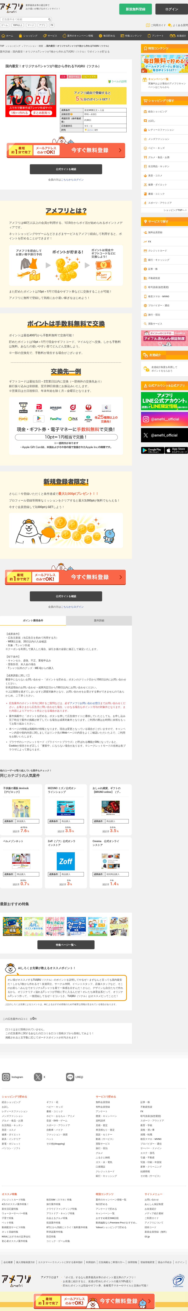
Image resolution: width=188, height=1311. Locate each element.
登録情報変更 (147, 1262)
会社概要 (8, 1262)
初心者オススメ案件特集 (15, 1241)
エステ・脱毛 (147, 1153)
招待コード (150, 1227)
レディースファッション (161, 129)
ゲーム (4, 25)
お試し (151, 120)
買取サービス (155, 323)
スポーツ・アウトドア (160, 203)
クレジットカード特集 (13, 1199)
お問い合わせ (152, 1199)
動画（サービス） (105, 1139)
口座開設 (100, 1166)
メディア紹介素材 (154, 1213)
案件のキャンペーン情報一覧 (111, 1199)
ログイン (171, 9)
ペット (50, 1139)
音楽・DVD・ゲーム (56, 1120)
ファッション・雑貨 (57, 1134)
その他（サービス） (151, 1176)
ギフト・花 (52, 1102)
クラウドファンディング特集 (61, 1209)
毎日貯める (109, 35)
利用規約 (90, 1262)
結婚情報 (145, 1171)
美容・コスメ (155, 175)
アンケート (158, 35)
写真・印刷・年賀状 (151, 1162)
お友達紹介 (150, 1209)
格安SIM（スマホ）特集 (59, 1199)
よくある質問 (180, 25)
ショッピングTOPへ (174, 210)
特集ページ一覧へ (66, 944)
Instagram (17, 1077)
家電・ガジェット (11, 1143)
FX (52, 25)
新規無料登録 (135, 9)
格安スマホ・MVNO (158, 296)
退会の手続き (165, 1262)
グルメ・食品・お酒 (158, 157)
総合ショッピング (157, 111)
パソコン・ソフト (11, 1148)
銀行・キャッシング (158, 260)
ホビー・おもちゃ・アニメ (60, 1116)
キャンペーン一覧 (105, 1213)
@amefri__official (165, 419)
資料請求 (100, 1120)
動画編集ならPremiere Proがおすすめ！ (116, 1222)
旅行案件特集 (53, 1204)
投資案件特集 (53, 1222)
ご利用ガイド (158, 25)
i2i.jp (147, 1236)
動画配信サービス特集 (13, 1227)
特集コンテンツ (133, 35)
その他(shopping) (55, 1143)
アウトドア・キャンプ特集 (60, 1213)
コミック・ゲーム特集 (58, 1241)
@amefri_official (164, 435)
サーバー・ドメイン (151, 1148)
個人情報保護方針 (25, 1262)
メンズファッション (158, 139)
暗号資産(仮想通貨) (158, 287)
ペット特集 (8, 1222)
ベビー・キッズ (156, 148)
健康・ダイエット (157, 184)
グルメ (99, 1153)
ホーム (9, 35)
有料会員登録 (103, 1106)
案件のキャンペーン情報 (80, 35)
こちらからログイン (72, 179)
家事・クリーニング (151, 1166)
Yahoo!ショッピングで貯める (111, 1227)
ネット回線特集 (10, 1231)
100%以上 (17, 25)
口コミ (90, 130)
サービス (52, 35)
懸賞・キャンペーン (106, 1116)
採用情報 (132, 1262)
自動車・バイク (54, 1129)
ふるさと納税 (103, 1157)
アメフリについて (154, 1222)
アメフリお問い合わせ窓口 (85, 703)
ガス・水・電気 (104, 1162)
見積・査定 (102, 1125)
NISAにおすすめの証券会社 (16, 1236)
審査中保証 (74, 76)
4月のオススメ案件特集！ (15, 1204)
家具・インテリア (11, 1139)
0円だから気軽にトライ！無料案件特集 (67, 1227)
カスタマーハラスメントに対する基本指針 (60, 1262)
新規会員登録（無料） (156, 1231)
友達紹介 (181, 35)
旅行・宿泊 (154, 314)
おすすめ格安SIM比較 (107, 1218)
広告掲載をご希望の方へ (112, 1262)
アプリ (42, 25)
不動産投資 (154, 278)
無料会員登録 (155, 232)
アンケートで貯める (106, 1209)
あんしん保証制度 (154, 1204)
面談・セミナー (104, 1134)
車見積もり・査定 (105, 1129)
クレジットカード (157, 250)
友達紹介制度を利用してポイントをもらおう (164, 369)
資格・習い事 (147, 1129)
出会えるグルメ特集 (57, 1218)
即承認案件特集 (54, 1231)
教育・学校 (146, 1125)
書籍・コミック (156, 193)
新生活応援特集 (10, 1209)
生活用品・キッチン (158, 166)
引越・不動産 (147, 1157)
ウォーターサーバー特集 (15, 1213)
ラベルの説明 (117, 81)
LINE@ (79, 1077)
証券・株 (153, 269)
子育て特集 (8, 1218)
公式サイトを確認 (66, 169)
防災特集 (51, 1236)
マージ (30, 25)
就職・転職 (146, 1134)
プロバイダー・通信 (158, 305)
